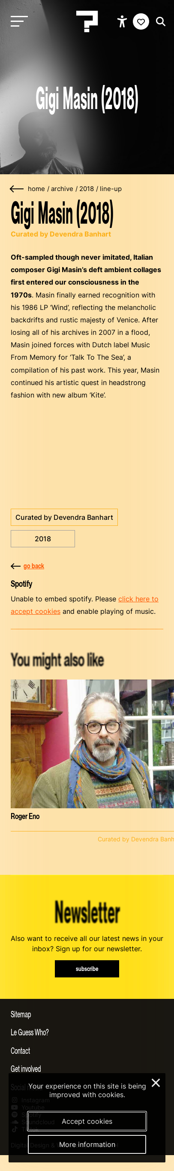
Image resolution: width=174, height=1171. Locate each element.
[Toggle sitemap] (87, 1014)
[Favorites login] (141, 21)
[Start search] (159, 21)
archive (62, 189)
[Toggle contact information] (87, 1050)
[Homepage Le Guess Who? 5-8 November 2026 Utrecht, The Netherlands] (87, 21)
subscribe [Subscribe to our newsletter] (87, 968)
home (36, 189)
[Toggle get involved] (87, 1068)
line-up (111, 189)
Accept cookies (87, 1121)
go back (27, 565)
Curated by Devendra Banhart (64, 517)
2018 (86, 189)
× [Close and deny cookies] (156, 1081)
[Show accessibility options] (123, 21)
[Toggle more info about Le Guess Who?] (87, 1032)
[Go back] (17, 189)
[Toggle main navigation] (17, 22)
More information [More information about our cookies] (87, 1144)
